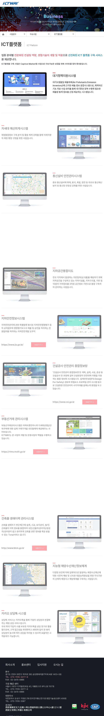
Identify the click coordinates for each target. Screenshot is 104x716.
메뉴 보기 (100, 3)
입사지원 (42, 664)
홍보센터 (26, 664)
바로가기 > (38, 347)
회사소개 (10, 664)
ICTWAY (11, 3)
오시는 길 (58, 664)
